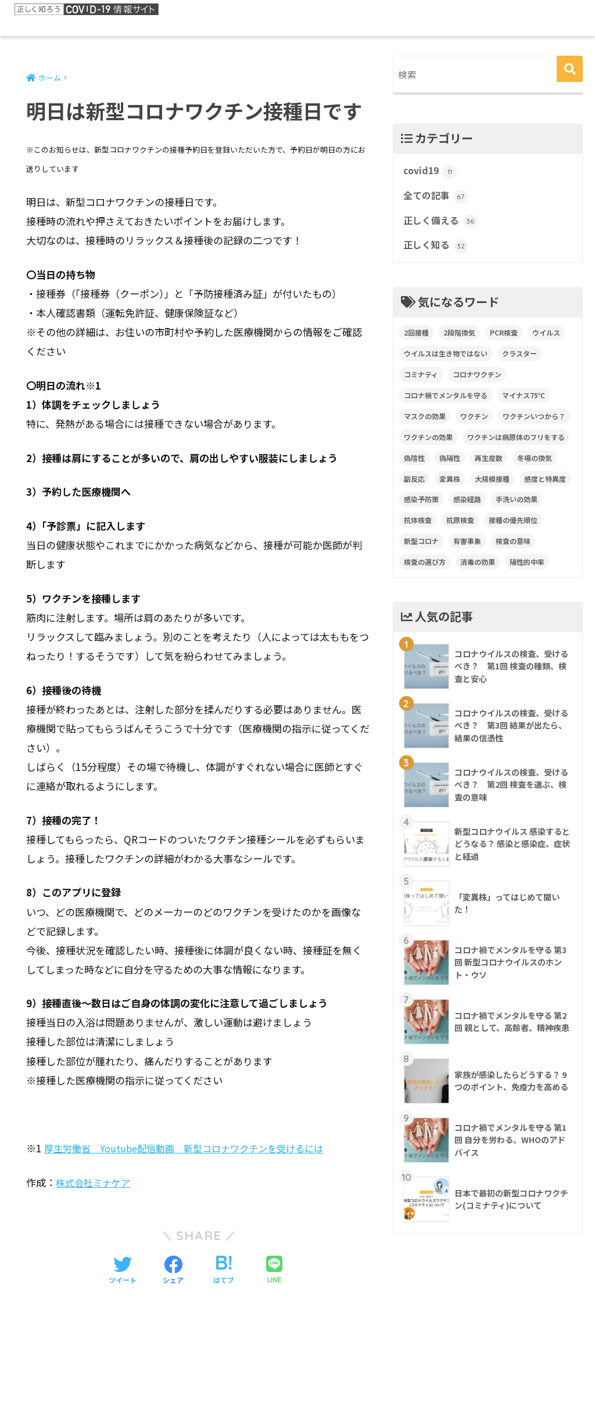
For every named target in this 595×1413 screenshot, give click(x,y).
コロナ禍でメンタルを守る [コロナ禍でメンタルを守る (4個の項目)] (446, 401)
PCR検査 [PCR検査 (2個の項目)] (504, 338)
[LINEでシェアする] (274, 1272)
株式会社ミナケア (95, 1183)
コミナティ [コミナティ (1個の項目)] (421, 380)
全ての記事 (437, 199)
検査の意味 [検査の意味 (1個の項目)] (513, 546)
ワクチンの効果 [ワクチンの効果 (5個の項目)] (428, 443)
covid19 (431, 173)
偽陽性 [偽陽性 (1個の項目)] (449, 463)
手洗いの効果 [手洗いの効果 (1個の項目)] (516, 505)
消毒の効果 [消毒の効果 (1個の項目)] (477, 567)
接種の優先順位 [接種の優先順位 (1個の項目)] (513, 526)
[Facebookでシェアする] (173, 1271)
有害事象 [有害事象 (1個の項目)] (467, 546)
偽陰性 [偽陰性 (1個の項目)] (414, 463)
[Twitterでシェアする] (123, 1271)
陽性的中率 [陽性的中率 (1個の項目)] (527, 567)
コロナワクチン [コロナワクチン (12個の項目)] (477, 380)
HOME (297, 1364)
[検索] (570, 69)
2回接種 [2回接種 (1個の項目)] (416, 338)
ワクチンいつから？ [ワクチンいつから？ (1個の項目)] (534, 422)
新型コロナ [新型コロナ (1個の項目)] (421, 546)
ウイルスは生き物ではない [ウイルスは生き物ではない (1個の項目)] (446, 359)
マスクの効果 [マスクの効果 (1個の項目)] (425, 422)
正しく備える (441, 225)
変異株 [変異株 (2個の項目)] (449, 484)
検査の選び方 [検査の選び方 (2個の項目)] (425, 567)
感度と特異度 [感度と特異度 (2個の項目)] (545, 484)
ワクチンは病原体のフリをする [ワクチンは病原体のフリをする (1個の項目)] (516, 443)
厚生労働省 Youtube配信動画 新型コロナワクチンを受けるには (191, 1148)
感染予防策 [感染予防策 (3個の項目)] (421, 505)
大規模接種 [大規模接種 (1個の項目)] (492, 484)
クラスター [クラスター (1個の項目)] (519, 359)
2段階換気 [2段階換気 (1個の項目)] (459, 338)
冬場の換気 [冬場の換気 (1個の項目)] (534, 463)
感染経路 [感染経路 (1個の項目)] (467, 505)
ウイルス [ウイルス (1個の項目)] (546, 338)
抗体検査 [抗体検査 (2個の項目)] (418, 526)
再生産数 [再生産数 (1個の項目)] (489, 463)
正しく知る (437, 250)
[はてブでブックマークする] (223, 1271)
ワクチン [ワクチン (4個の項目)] (474, 422)
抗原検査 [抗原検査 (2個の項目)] (460, 526)
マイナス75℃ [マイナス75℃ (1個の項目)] (523, 401)
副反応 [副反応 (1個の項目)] (414, 484)
